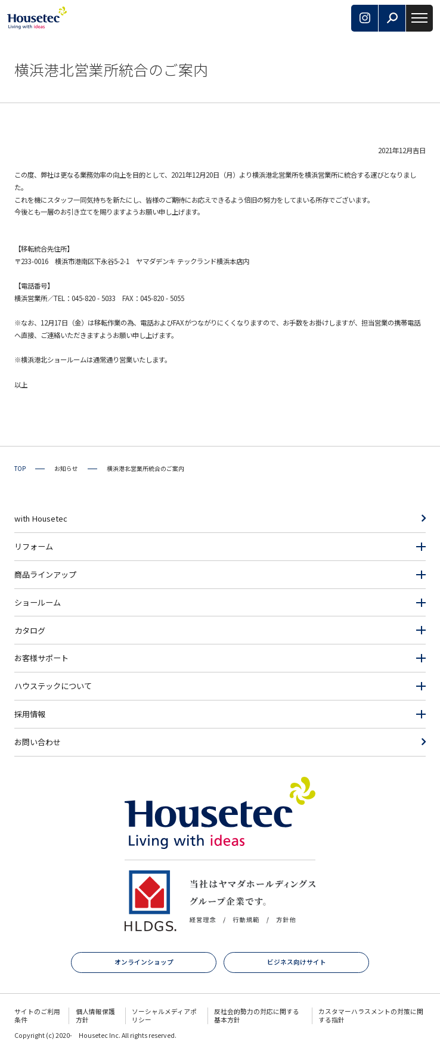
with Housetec (40, 518)
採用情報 (29, 714)
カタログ (29, 630)
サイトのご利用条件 (37, 1015)
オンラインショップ (143, 961)
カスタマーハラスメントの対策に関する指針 (370, 1015)
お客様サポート (41, 658)
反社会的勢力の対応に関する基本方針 (256, 1015)
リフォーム (33, 546)
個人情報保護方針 (95, 1015)
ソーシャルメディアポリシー (164, 1015)
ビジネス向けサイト (296, 961)
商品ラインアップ (45, 574)
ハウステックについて (53, 686)
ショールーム (37, 602)
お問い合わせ (37, 742)
